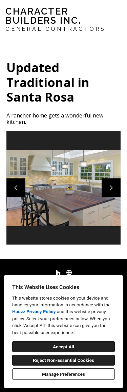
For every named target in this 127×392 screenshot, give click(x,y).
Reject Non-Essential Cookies (63, 360)
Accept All (63, 346)
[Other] (69, 272)
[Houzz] (58, 272)
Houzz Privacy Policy (34, 311)
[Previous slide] (15, 187)
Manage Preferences (63, 374)
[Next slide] (111, 187)
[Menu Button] (116, 12)
